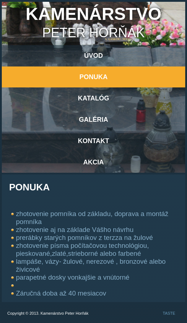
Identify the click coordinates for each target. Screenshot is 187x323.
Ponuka (93, 77)
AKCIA (93, 162)
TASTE (169, 313)
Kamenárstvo (93, 13)
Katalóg (93, 98)
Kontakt (93, 141)
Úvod (93, 55)
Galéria (93, 119)
